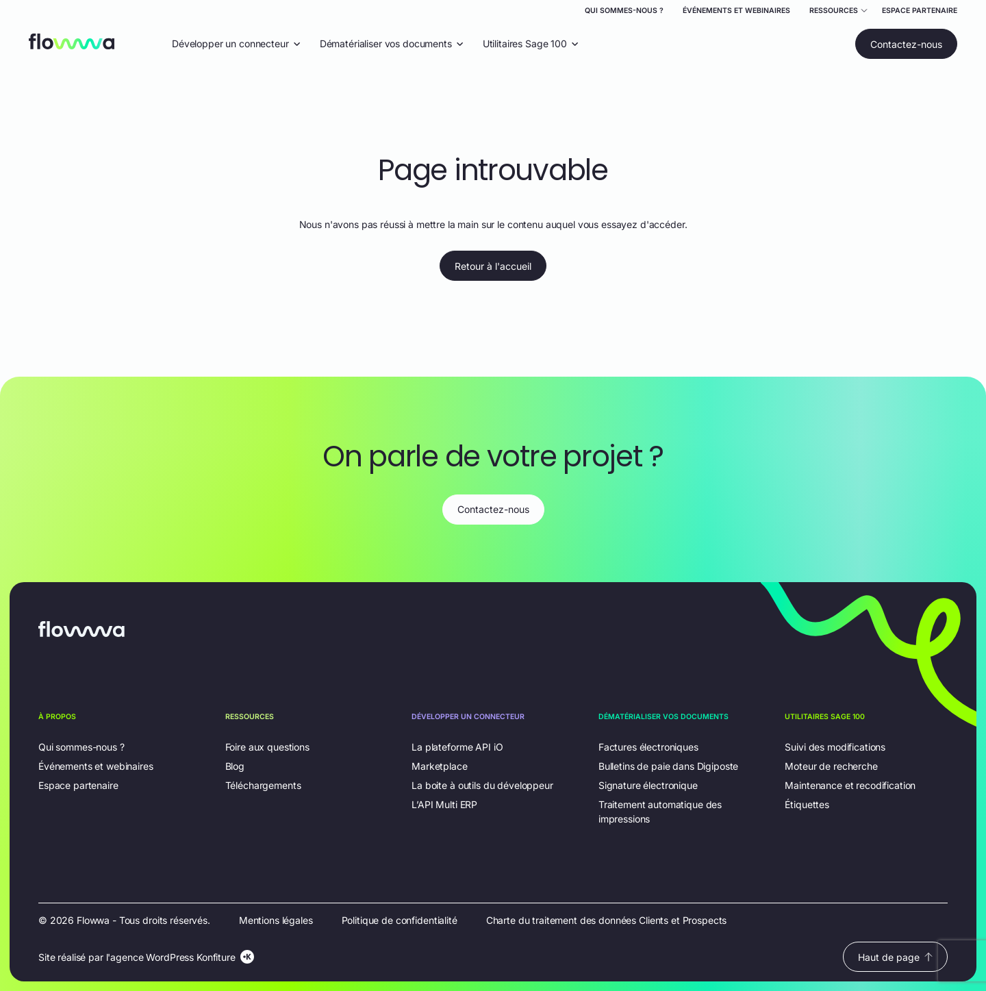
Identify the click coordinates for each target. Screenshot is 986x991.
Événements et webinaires (736, 10)
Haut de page (895, 957)
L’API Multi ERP (444, 804)
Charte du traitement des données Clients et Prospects (606, 920)
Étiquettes (807, 804)
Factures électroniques (648, 747)
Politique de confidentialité (399, 920)
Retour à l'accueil (493, 266)
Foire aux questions (267, 747)
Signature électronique (648, 785)
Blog (234, 766)
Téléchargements (263, 785)
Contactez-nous (906, 44)
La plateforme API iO (457, 747)
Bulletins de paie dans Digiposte (668, 766)
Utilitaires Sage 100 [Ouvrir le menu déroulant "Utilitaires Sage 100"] (531, 43)
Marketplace (439, 766)
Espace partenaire (919, 10)
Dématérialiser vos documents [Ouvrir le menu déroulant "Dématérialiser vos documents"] (392, 43)
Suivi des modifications (835, 747)
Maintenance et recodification (850, 785)
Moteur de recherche (831, 766)
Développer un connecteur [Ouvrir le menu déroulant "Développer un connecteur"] (236, 43)
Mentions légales (276, 920)
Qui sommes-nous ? (624, 10)
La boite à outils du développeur (482, 785)
